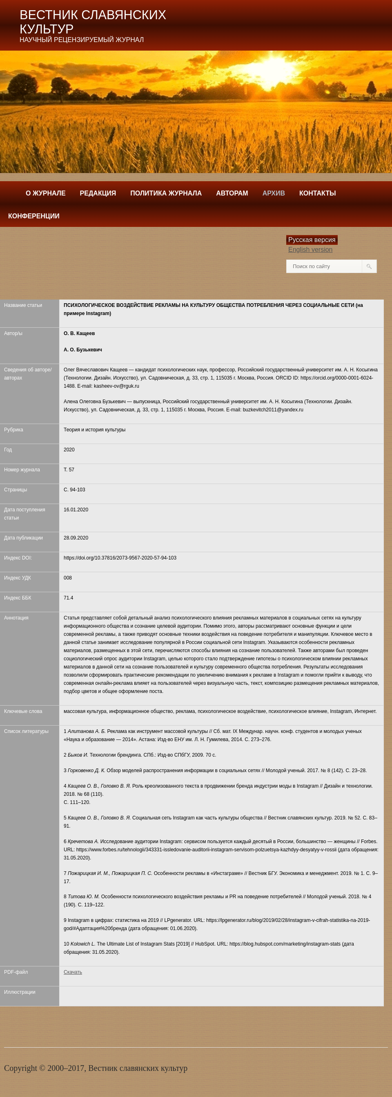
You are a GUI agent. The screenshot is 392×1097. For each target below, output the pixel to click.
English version (310, 249)
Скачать (73, 972)
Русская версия (312, 239)
